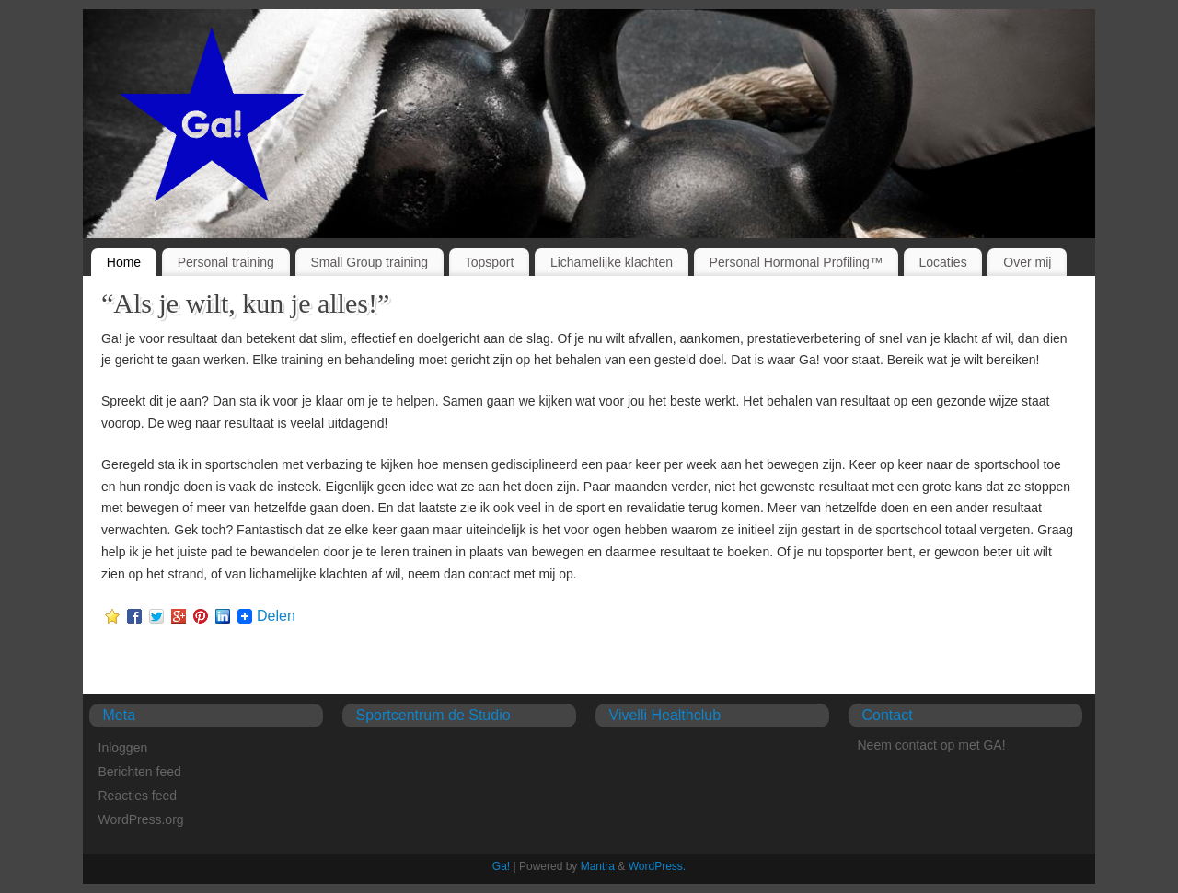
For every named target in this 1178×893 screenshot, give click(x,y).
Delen (276, 616)
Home (124, 262)
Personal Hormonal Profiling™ (796, 262)
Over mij (1027, 262)
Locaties (943, 262)
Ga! (501, 866)
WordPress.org (141, 819)
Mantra (598, 866)
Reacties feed (138, 795)
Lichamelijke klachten (611, 262)
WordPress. (657, 866)
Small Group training (369, 262)
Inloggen (123, 747)
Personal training (226, 262)
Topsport (489, 262)
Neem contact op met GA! (932, 745)
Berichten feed (139, 771)
